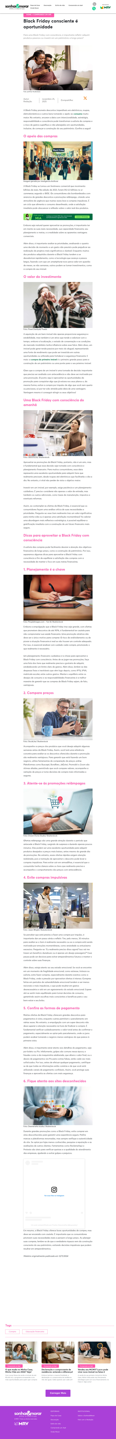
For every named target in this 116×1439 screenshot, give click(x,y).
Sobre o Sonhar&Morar (86, 1415)
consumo (78, 114)
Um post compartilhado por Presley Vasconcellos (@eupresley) (54, 1225)
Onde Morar (34, 8)
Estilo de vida (60, 5)
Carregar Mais (58, 1394)
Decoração (47, 5)
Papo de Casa (35, 5)
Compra (14, 1332)
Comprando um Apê (76, 5)
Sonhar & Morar (17, 5)
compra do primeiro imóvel (44, 360)
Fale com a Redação (85, 1420)
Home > (29, 15)
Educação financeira (42, 1332)
